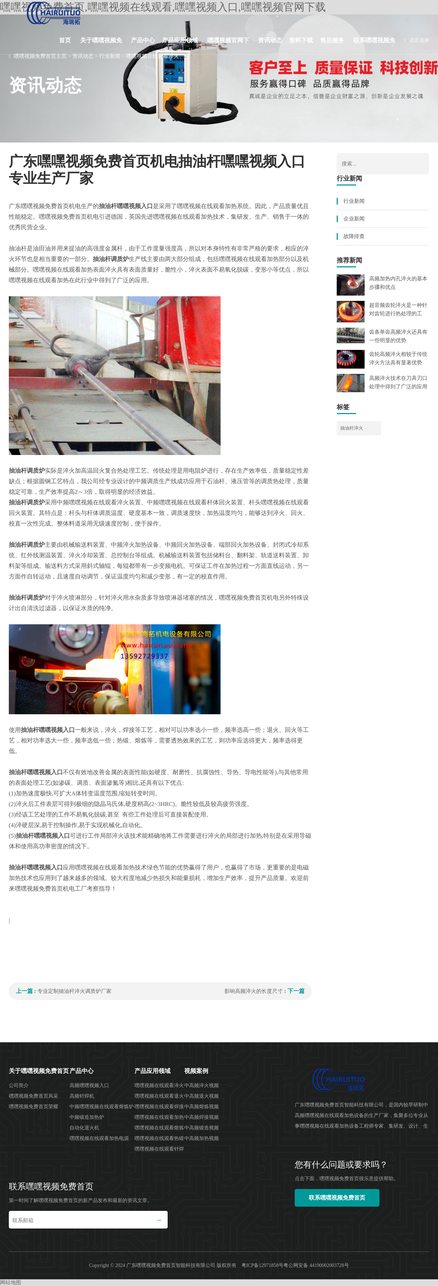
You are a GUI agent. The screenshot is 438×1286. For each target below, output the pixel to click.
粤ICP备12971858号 (262, 1265)
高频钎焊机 (82, 1096)
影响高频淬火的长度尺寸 (253, 991)
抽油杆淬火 (351, 428)
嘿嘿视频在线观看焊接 (159, 1106)
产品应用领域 (180, 40)
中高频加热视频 (201, 1138)
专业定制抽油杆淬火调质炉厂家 (74, 991)
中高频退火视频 (201, 1096)
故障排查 (354, 236)
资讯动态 (270, 40)
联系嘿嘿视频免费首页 (374, 46)
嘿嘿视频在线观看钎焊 (159, 1149)
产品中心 (143, 40)
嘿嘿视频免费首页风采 (33, 1096)
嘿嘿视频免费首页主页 (40, 56)
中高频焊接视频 (201, 1117)
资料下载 (301, 40)
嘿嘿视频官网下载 (228, 46)
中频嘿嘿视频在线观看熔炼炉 (102, 1106)
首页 (65, 40)
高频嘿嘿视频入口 (89, 1085)
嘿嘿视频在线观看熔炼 (159, 1127)
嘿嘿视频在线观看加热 (159, 1117)
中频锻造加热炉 (87, 1117)
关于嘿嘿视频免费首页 (101, 46)
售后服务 (332, 40)
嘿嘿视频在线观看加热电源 (99, 1138)
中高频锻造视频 (201, 1127)
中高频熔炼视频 (201, 1106)
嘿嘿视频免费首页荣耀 (33, 1106)
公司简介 (19, 1085)
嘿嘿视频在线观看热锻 (159, 1138)
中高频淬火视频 (201, 1085)
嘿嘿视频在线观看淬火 (152, 56)
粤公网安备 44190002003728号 (316, 1265)
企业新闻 (354, 219)
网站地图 (10, 1282)
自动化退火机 (84, 1127)
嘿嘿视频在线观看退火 (159, 1096)
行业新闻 (109, 56)
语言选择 (416, 40)
